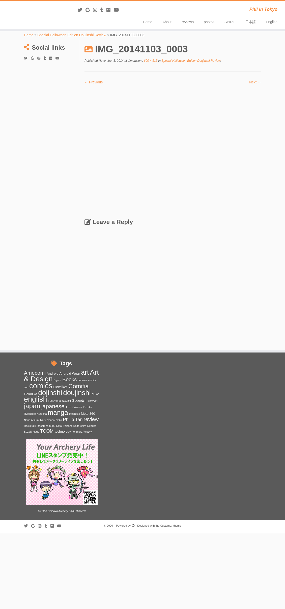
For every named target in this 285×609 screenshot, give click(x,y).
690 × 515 (150, 60)
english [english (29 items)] (35, 399)
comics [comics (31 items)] (40, 385)
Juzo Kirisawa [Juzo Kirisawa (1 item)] (73, 407)
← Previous (93, 82)
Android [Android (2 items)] (52, 373)
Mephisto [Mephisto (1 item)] (74, 413)
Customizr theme (170, 525)
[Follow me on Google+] (89, 10)
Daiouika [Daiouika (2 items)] (30, 394)
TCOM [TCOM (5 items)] (46, 431)
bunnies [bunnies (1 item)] (82, 380)
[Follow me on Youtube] (118, 10)
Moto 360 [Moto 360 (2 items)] (88, 413)
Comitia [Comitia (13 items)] (78, 386)
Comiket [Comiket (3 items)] (60, 387)
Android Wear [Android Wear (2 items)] (69, 373)
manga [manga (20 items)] (58, 412)
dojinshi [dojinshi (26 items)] (50, 393)
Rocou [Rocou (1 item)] (41, 425)
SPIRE (229, 22)
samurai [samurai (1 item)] (50, 425)
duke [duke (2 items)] (95, 394)
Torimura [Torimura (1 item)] (77, 431)
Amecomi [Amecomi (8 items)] (35, 373)
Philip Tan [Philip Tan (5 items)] (72, 419)
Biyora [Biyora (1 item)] (57, 380)
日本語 (250, 22)
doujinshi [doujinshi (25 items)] (77, 393)
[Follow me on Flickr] (110, 10)
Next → (255, 82)
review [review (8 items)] (91, 419)
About (167, 22)
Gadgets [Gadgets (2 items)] (78, 400)
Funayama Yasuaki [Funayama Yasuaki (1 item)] (59, 400)
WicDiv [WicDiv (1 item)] (87, 431)
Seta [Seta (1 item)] (59, 425)
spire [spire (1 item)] (83, 425)
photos (209, 22)
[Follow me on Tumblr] (103, 10)
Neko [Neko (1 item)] (59, 420)
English (271, 22)
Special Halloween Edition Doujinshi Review (71, 35)
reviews (188, 22)
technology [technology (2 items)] (62, 431)
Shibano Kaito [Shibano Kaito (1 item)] (71, 425)
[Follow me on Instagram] (96, 10)
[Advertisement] (51, 88)
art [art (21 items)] (85, 372)
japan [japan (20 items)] (32, 406)
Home (147, 22)
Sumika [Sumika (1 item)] (91, 425)
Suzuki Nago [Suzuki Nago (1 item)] (31, 431)
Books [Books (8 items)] (69, 379)
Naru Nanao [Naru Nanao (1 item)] (47, 420)
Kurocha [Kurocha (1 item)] (42, 413)
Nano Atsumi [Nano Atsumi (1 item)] (31, 420)
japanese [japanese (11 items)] (52, 406)
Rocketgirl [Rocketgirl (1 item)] (30, 425)
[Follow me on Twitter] (82, 10)
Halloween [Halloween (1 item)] (92, 400)
